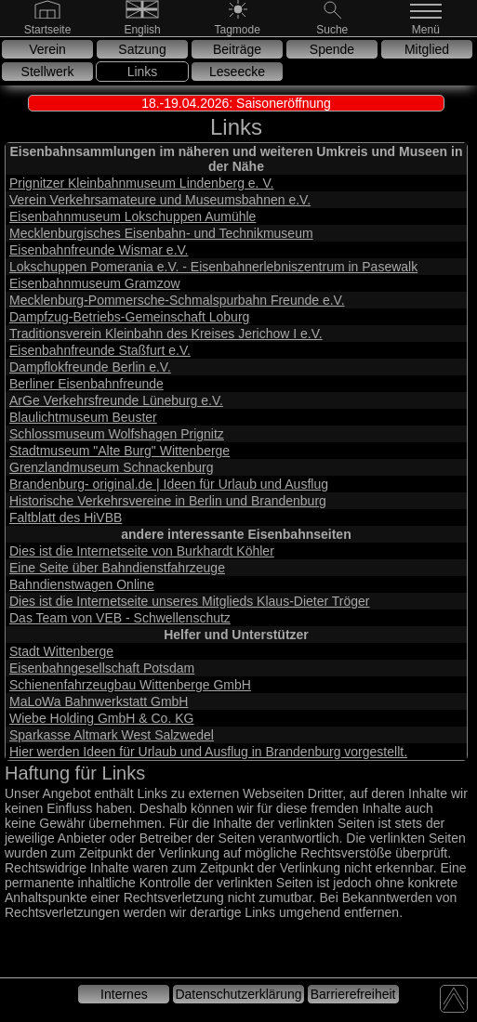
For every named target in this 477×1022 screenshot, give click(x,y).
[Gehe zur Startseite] (48, 28)
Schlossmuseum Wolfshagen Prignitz (116, 433)
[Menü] (427, 28)
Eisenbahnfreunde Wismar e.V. (98, 249)
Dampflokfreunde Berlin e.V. (90, 367)
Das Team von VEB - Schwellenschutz (120, 617)
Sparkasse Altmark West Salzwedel (111, 734)
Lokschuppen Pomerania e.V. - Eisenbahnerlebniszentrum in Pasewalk (213, 266)
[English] (142, 28)
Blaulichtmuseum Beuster (83, 417)
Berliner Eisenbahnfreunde (86, 383)
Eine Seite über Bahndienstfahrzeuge (117, 567)
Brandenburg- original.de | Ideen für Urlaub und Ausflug (168, 484)
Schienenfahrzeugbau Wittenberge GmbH (130, 684)
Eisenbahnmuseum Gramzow (94, 283)
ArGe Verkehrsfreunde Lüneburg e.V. (116, 400)
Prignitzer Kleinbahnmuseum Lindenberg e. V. (141, 183)
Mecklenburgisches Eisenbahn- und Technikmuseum (161, 233)
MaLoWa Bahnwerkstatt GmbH (98, 701)
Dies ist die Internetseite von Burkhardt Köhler (141, 551)
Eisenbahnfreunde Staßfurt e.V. (100, 350)
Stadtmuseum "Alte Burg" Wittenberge (119, 450)
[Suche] (332, 28)
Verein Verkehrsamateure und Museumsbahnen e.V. (160, 199)
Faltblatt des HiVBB (65, 517)
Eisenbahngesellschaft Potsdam (101, 668)
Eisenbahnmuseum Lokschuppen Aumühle (132, 216)
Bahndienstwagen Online (81, 584)
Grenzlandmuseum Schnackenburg (111, 467)
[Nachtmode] (237, 28)
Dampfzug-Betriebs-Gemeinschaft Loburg (129, 316)
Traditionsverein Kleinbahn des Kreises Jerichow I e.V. (166, 333)
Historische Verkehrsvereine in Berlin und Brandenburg (167, 500)
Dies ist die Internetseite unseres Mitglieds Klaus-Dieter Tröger (189, 601)
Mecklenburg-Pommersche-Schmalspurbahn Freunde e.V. (177, 300)
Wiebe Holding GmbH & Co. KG (101, 718)
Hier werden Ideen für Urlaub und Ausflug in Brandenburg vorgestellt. (208, 751)
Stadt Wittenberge (61, 651)
